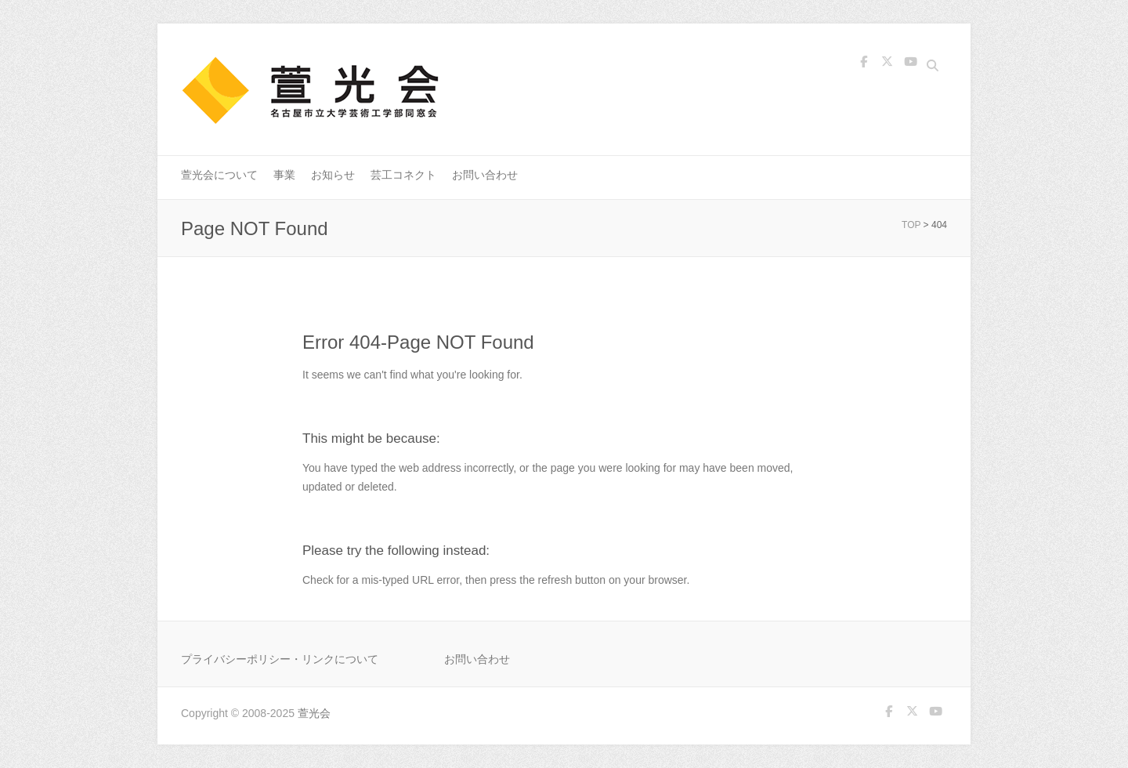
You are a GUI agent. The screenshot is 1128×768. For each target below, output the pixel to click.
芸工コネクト (403, 174)
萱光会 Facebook (863, 67)
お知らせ (333, 174)
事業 (284, 174)
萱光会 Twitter (886, 67)
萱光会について (219, 174)
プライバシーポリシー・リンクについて (279, 659)
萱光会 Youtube (910, 67)
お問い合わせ (485, 174)
